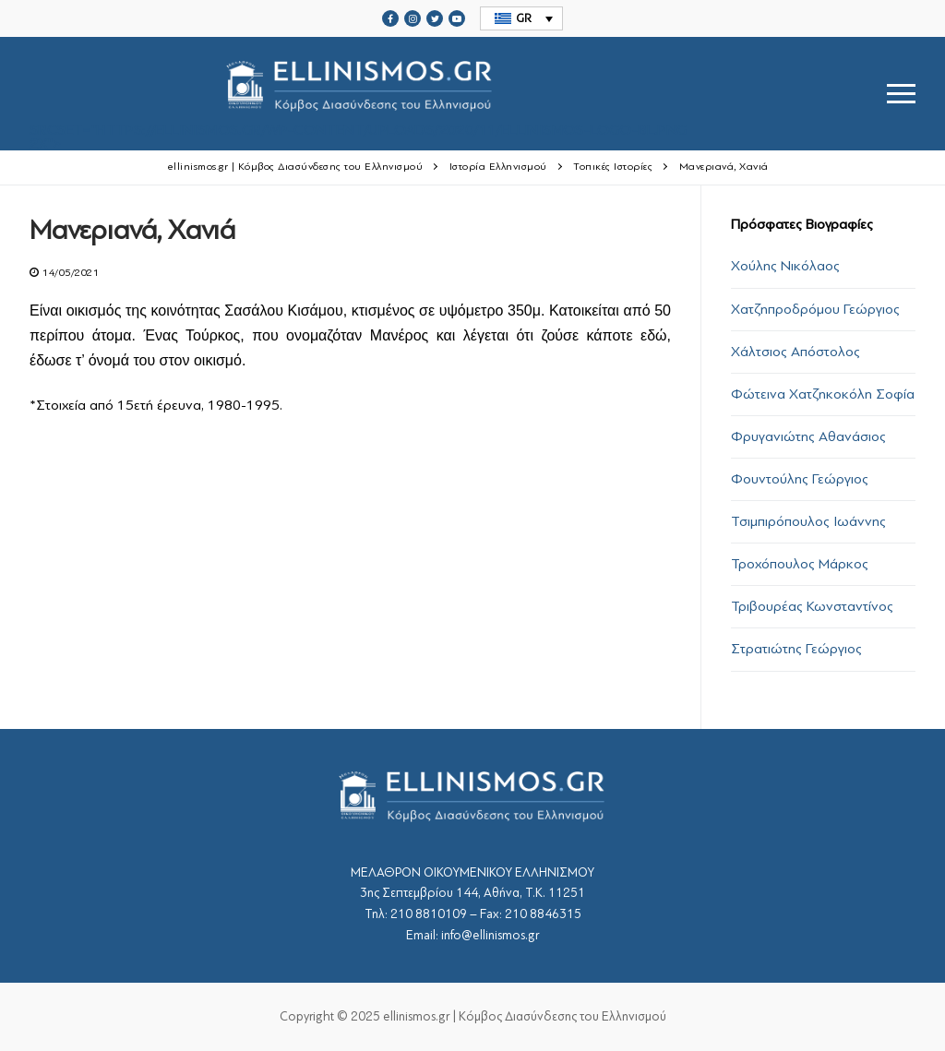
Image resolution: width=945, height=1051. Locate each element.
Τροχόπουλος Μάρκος (799, 563)
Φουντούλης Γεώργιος (799, 479)
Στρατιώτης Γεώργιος (796, 648)
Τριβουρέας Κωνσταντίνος (812, 606)
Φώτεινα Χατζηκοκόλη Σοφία (823, 394)
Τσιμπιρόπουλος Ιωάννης (808, 521)
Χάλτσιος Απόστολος (795, 351)
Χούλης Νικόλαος (785, 265)
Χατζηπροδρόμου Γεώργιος (815, 309)
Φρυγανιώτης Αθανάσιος (808, 436)
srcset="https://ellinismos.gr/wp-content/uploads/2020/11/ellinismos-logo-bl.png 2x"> (359, 93)
